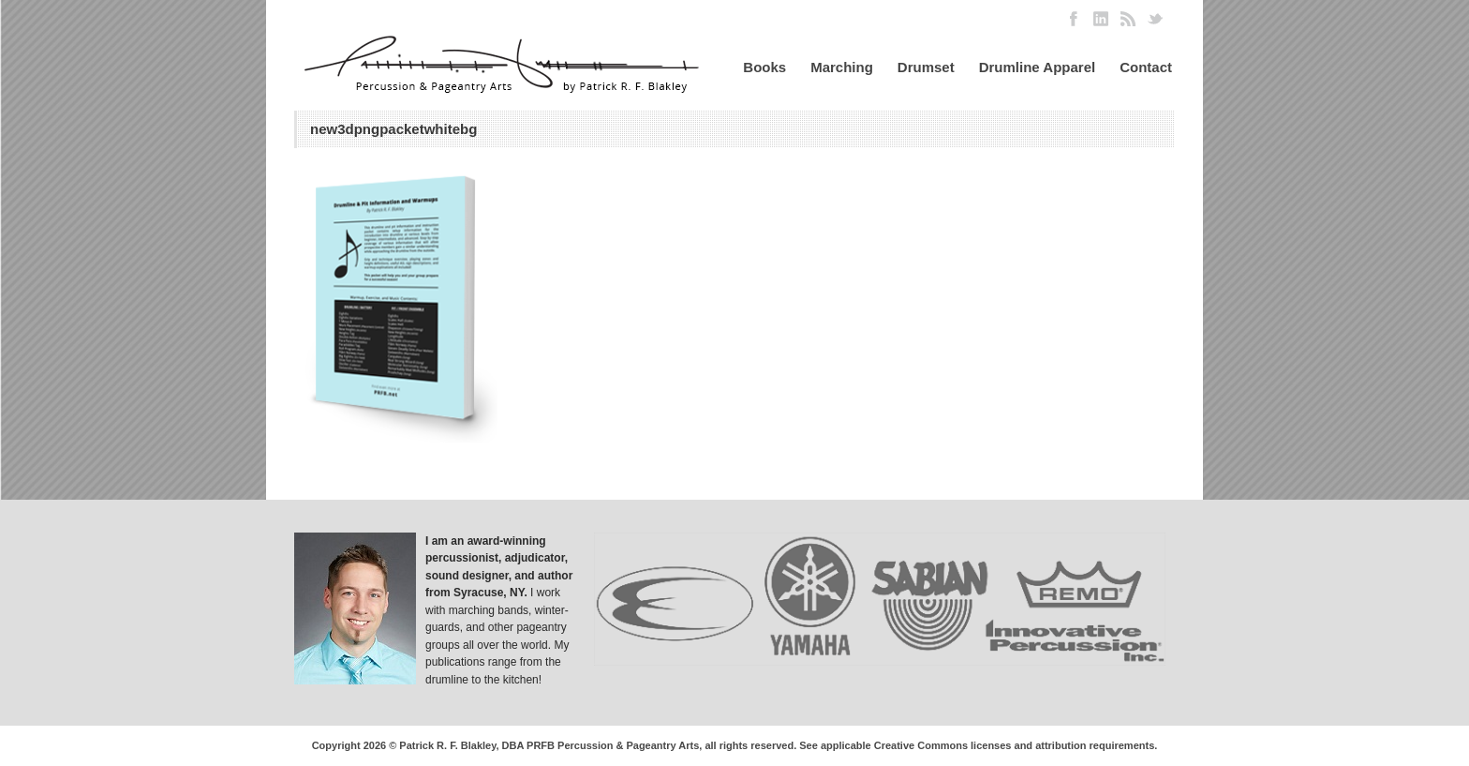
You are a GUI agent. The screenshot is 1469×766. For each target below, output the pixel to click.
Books (764, 67)
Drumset (926, 67)
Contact (1146, 67)
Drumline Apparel (1037, 67)
